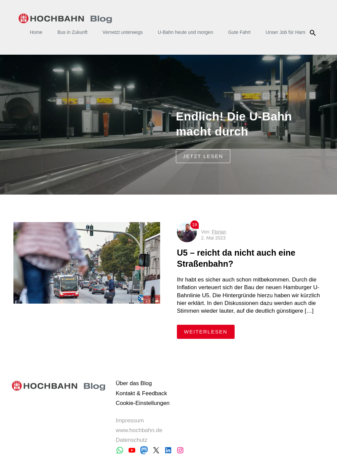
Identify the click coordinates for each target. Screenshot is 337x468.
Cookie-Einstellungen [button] (143, 403)
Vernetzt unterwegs (122, 32)
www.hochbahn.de (139, 430)
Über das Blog (134, 383)
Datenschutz (132, 440)
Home (36, 32)
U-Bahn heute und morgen (185, 32)
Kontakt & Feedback (141, 393)
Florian (219, 232)
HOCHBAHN (65, 18)
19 (194, 224)
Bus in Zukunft (72, 32)
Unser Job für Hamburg (290, 32)
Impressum (130, 420)
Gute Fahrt (239, 32)
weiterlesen (209, 331)
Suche (314, 33)
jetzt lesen (203, 156)
